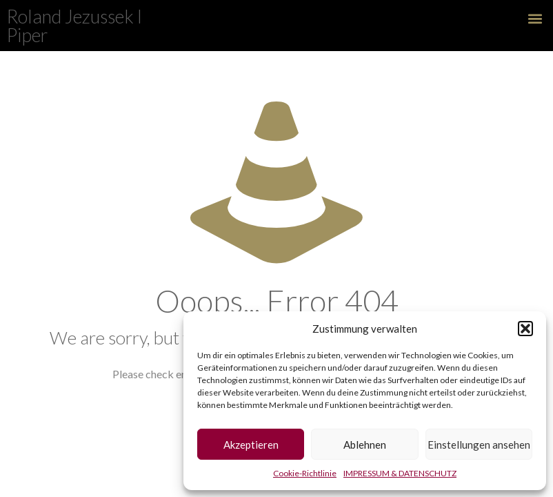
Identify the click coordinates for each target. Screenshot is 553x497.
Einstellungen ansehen (479, 444)
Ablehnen (364, 444)
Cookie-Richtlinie (304, 473)
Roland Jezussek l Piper (74, 25)
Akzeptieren (251, 444)
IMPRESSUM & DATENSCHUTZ (399, 473)
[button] (525, 328)
